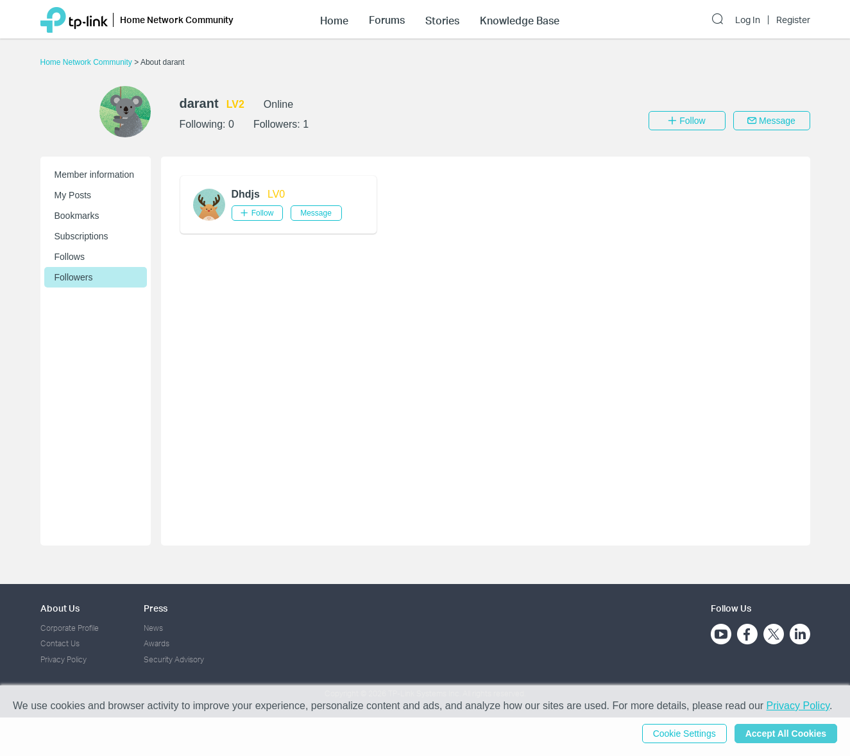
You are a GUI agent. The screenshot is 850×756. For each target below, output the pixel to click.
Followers (74, 277)
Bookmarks (77, 215)
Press (155, 608)
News (153, 628)
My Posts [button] (73, 195)
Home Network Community (87, 62)
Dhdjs (246, 194)
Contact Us (60, 643)
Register (793, 19)
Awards (156, 643)
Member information (95, 174)
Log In (747, 19)
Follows (70, 257)
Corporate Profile (69, 628)
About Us (60, 608)
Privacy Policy (63, 659)
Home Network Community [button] (177, 19)
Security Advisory (174, 659)
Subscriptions (81, 236)
